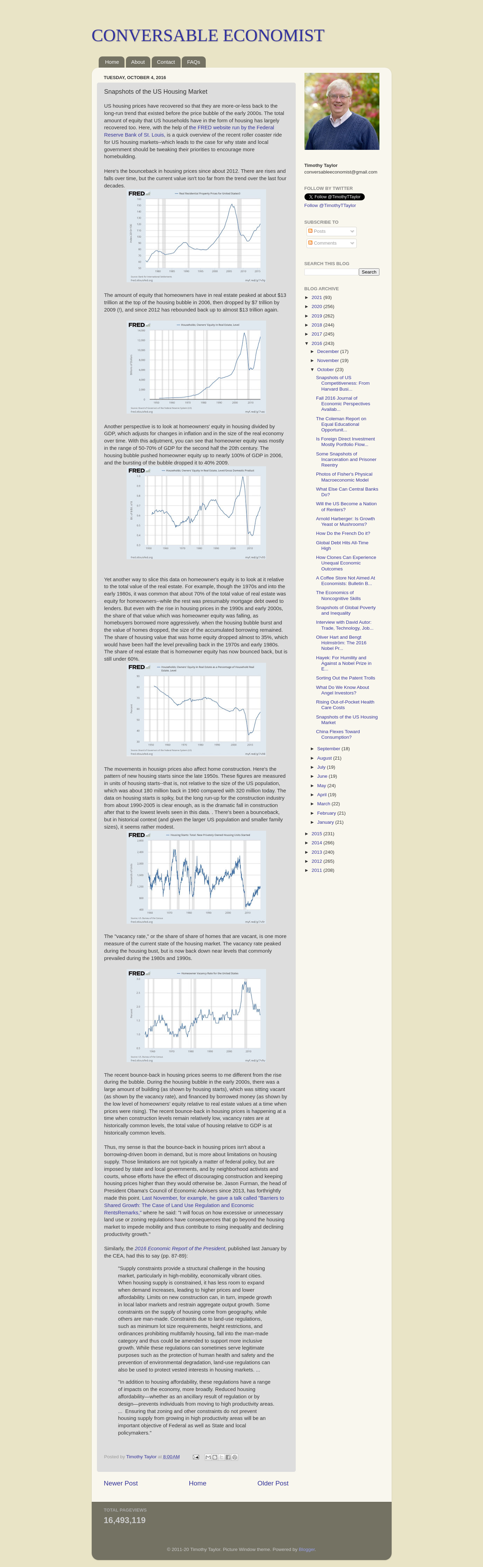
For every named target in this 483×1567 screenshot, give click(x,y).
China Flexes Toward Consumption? (338, 734)
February (327, 813)
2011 (317, 870)
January (326, 822)
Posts (317, 231)
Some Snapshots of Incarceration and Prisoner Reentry (346, 459)
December (328, 351)
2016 (317, 343)
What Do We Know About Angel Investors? (342, 690)
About (138, 62)
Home (112, 62)
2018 (317, 325)
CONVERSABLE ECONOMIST (208, 35)
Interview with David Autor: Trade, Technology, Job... (344, 625)
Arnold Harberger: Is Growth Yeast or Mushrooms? (345, 521)
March (324, 803)
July (322, 767)
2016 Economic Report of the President (180, 1248)
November (328, 360)
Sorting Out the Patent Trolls (345, 678)
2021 (317, 297)
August (325, 758)
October (326, 369)
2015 (317, 833)
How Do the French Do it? (343, 533)
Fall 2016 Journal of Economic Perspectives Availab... (343, 403)
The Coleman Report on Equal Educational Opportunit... (341, 424)
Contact (166, 62)
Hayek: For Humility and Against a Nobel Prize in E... (343, 663)
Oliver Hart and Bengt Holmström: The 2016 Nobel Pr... (341, 643)
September (329, 748)
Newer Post (121, 1483)
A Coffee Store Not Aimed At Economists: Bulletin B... (345, 580)
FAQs (193, 62)
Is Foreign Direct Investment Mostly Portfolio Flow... (345, 441)
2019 (317, 315)
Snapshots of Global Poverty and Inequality (346, 610)
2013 (317, 852)
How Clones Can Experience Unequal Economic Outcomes (346, 563)
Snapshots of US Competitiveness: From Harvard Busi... (343, 383)
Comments (322, 243)
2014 (317, 842)
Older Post (272, 1483)
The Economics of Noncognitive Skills (338, 595)
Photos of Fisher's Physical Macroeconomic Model (344, 476)
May (322, 785)
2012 (317, 861)
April (322, 794)
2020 (317, 306)
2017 (317, 334)
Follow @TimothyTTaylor (330, 205)
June (323, 776)
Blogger (307, 1549)
